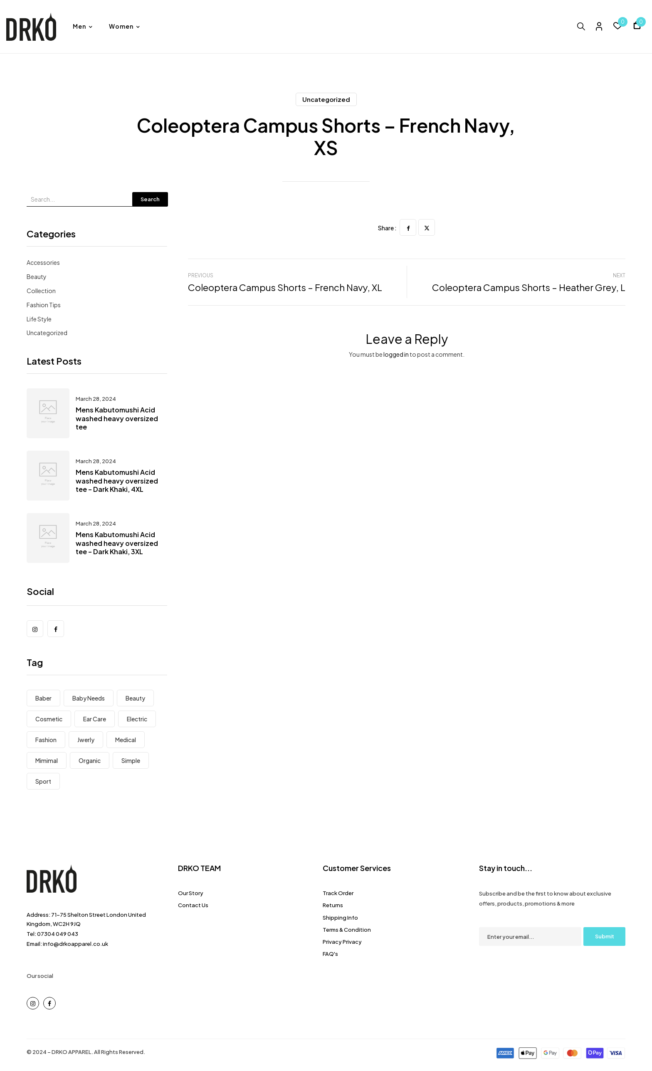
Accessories (43, 262)
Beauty (37, 276)
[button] (637, 26)
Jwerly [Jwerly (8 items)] (85, 739)
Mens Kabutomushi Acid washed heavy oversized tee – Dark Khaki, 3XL (117, 543)
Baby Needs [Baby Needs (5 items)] (88, 698)
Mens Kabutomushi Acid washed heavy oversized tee (117, 418)
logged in (396, 354)
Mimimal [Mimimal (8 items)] (46, 760)
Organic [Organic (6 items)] (90, 760)
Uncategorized (326, 99)
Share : (387, 228)
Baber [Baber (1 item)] (43, 698)
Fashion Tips (44, 304)
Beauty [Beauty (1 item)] (135, 698)
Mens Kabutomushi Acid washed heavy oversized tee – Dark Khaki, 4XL (117, 481)
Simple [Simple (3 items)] (130, 760)
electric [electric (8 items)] (137, 719)
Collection (41, 290)
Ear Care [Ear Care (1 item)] (94, 719)
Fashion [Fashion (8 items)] (46, 739)
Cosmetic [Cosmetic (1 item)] (48, 719)
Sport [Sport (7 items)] (43, 781)
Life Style (39, 319)
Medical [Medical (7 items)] (125, 739)
